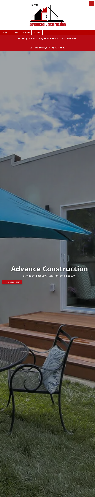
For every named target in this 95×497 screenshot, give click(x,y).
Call (5, 32)
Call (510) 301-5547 (12, 282)
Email (37, 32)
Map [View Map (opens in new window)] (15, 32)
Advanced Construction (47, 24)
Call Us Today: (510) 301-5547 (47, 47)
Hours (26, 32)
